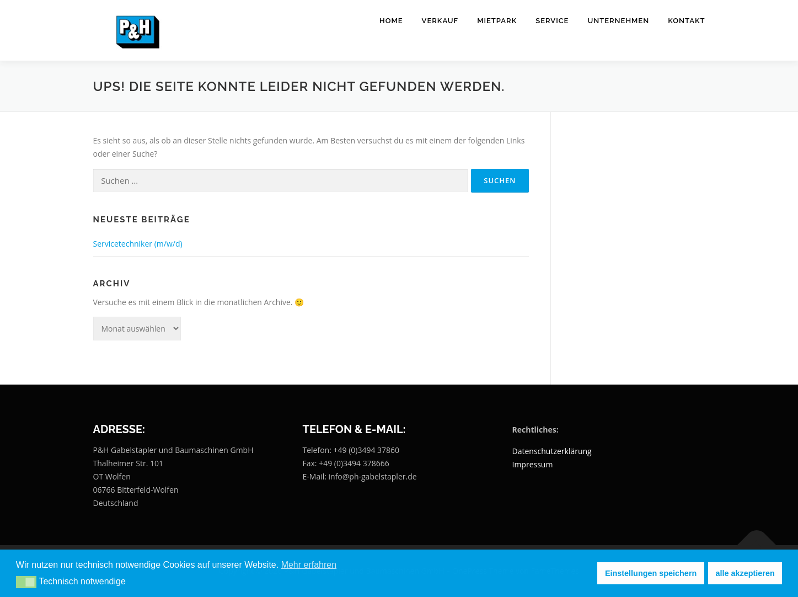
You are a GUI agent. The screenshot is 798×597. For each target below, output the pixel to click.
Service (552, 21)
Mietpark (497, 21)
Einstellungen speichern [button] (651, 573)
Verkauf (440, 21)
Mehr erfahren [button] (309, 564)
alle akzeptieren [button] (745, 573)
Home (391, 21)
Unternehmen (618, 21)
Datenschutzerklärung (552, 451)
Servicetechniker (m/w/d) (138, 243)
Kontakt (686, 21)
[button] (26, 582)
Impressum (532, 464)
